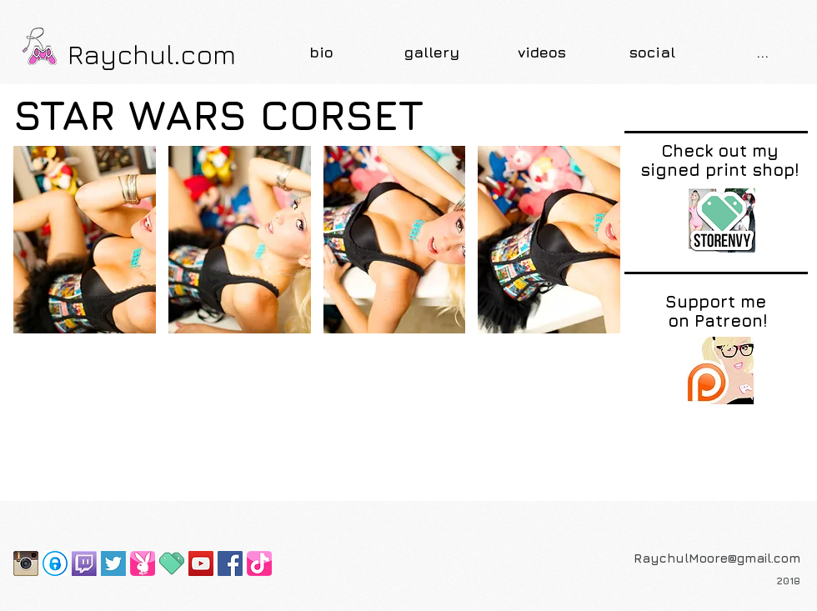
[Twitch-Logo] (84, 563)
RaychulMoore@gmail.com (717, 558)
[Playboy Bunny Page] (142, 563)
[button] (432, 52)
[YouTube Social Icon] (200, 563)
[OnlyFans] (55, 563)
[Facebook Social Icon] (230, 563)
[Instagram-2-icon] (25, 563)
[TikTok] (259, 563)
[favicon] (171, 563)
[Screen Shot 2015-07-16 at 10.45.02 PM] (113, 563)
